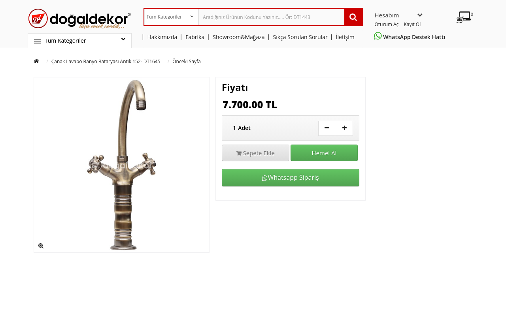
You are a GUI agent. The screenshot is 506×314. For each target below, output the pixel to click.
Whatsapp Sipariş (290, 177)
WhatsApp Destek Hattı (411, 37)
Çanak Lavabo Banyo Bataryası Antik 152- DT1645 (105, 61)
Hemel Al (324, 153)
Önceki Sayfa (186, 61)
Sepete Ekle (255, 153)
